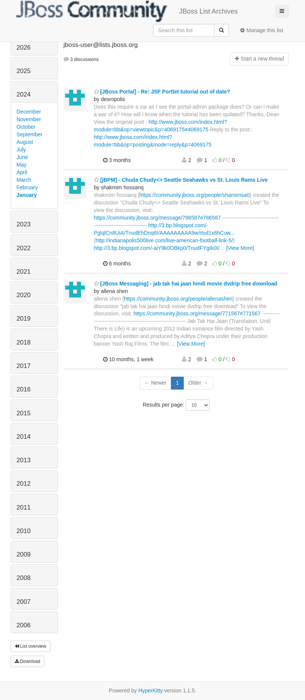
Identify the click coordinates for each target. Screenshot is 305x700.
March (24, 180)
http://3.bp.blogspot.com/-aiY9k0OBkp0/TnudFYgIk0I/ (157, 248)
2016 (24, 389)
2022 (24, 248)
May (22, 165)
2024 (24, 94)
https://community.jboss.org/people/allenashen (178, 299)
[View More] (240, 248)
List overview (31, 646)
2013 (24, 460)
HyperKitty (150, 691)
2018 (24, 342)
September (29, 134)
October (26, 127)
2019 (24, 318)
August (25, 142)
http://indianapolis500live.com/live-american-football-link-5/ (164, 240)
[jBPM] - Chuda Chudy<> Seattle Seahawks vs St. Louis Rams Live (181, 180)
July (21, 150)
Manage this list (261, 30)
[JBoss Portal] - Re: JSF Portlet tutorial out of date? (162, 92)
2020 (24, 295)
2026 (24, 47)
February (27, 187)
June (22, 157)
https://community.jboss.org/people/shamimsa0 (194, 195)
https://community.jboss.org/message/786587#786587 (157, 218)
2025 (24, 71)
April (22, 172)
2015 (24, 413)
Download (28, 661)
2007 (24, 601)
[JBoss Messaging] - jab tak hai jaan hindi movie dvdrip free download (185, 284)
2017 (24, 365)
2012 (24, 483)
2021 (24, 271)
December (29, 112)
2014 (24, 436)
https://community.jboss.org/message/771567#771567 (197, 313)
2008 (24, 578)
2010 (24, 531)
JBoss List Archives (127, 11)
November (29, 119)
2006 (24, 625)
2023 (24, 224)
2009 (24, 554)
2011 (24, 507)
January (27, 195)
